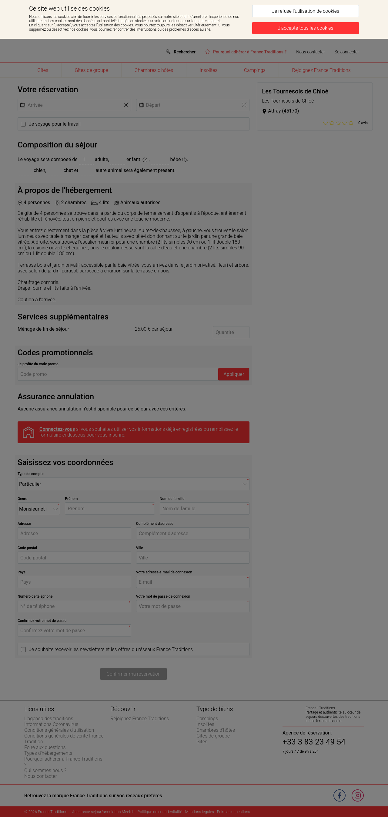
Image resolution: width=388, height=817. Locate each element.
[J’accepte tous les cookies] (305, 28)
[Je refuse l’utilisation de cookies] (305, 11)
